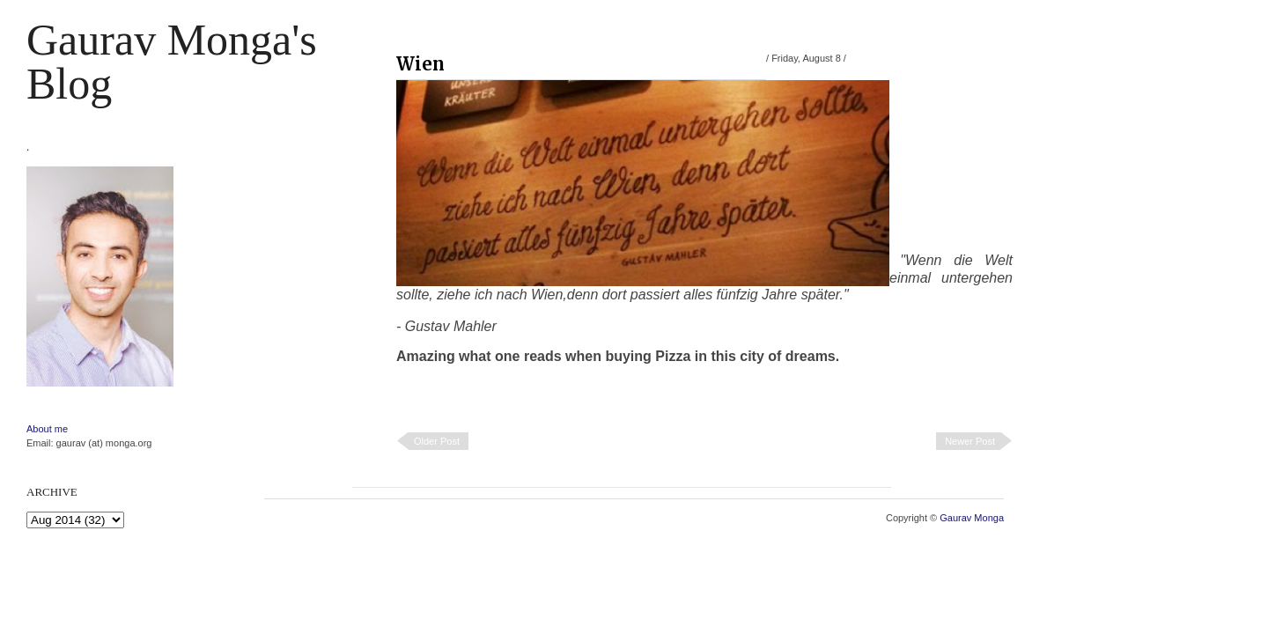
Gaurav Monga (972, 517)
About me (47, 429)
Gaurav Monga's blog (171, 61)
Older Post (437, 441)
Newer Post (970, 441)
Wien (420, 64)
